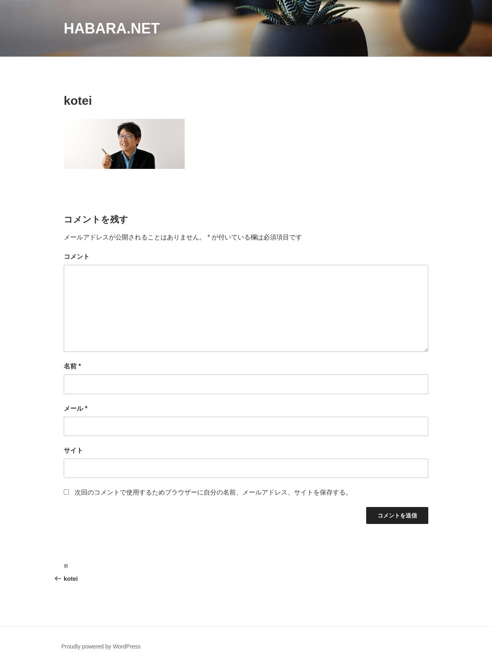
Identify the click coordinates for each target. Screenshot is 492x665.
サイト (73, 450)
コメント (77, 256)
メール (76, 408)
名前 (72, 366)
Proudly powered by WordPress (101, 646)
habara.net (112, 28)
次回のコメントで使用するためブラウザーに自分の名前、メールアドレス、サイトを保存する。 (213, 492)
